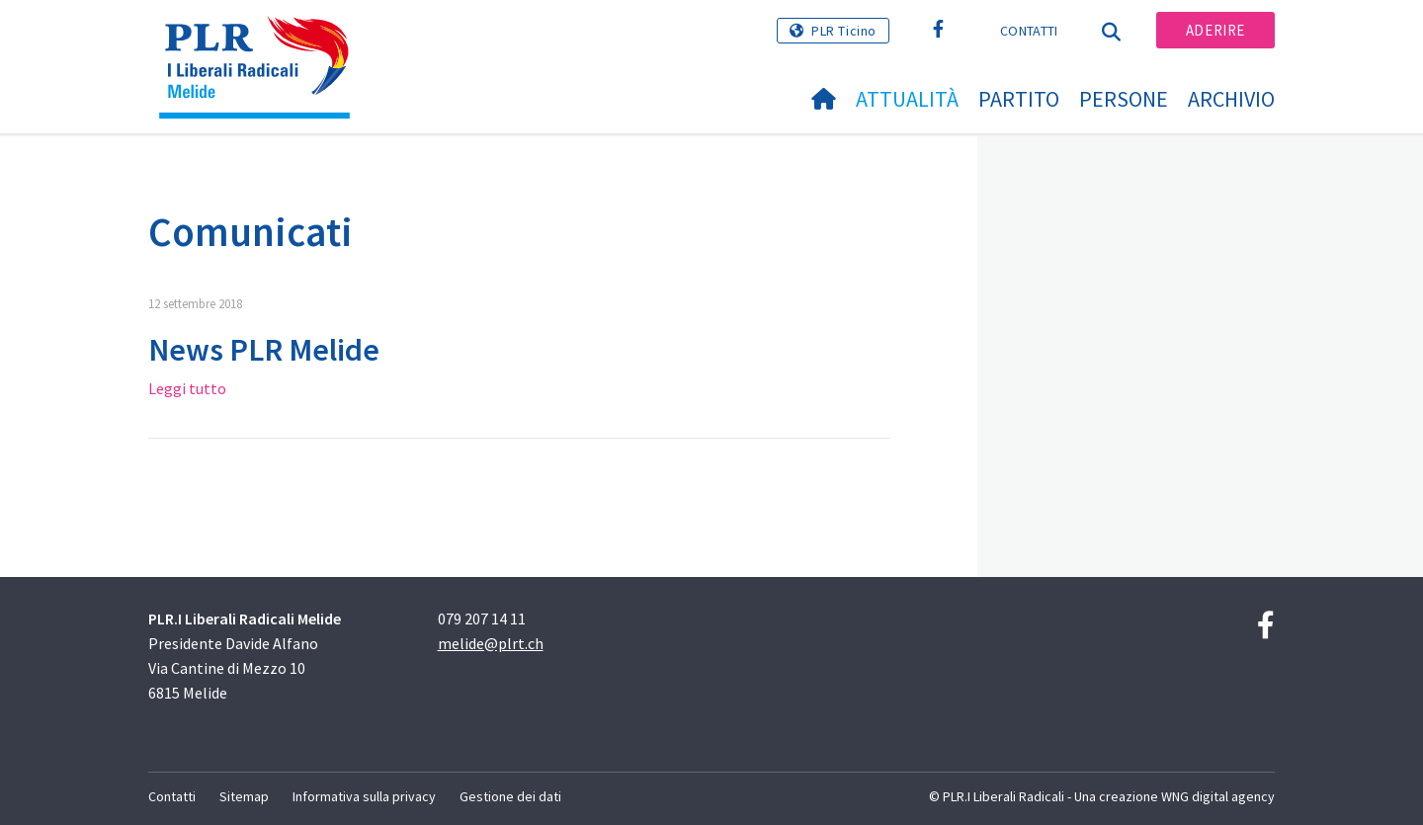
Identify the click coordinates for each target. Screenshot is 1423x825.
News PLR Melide (263, 350)
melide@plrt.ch (491, 643)
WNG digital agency (1218, 796)
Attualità (907, 99)
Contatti (1028, 31)
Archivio (1231, 99)
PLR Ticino (844, 31)
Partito (1018, 99)
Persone (1123, 99)
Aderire (1215, 30)
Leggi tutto (187, 388)
